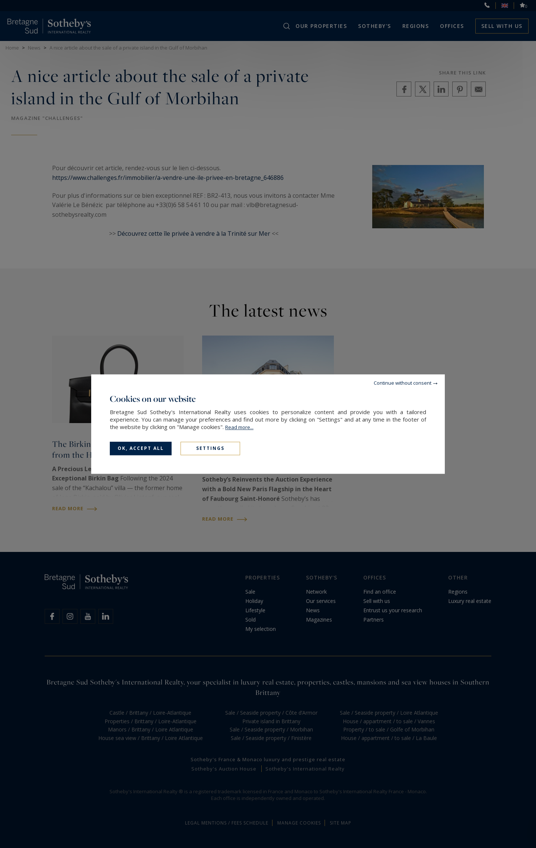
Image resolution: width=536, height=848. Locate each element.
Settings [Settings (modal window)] (210, 448)
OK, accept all (141, 448)
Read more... (239, 427)
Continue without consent (402, 382)
